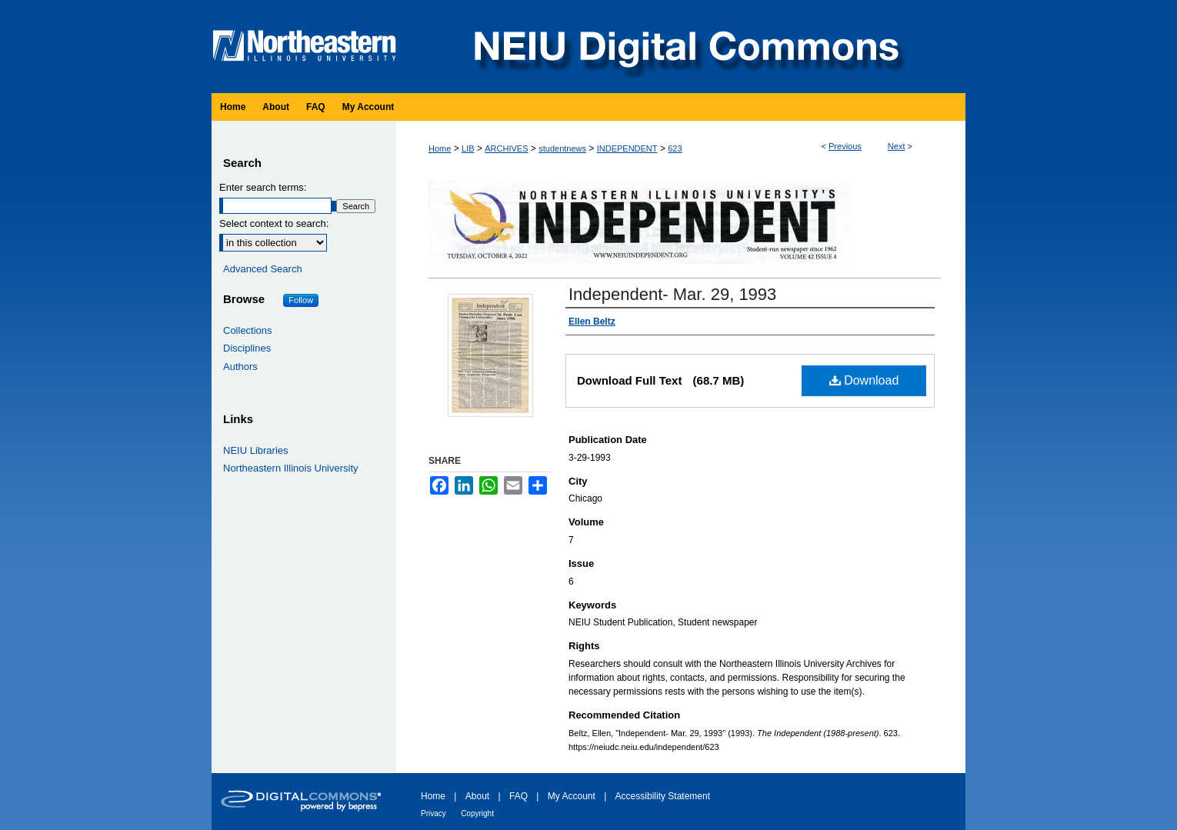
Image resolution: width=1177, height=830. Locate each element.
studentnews (562, 148)
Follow (300, 300)
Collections (247, 330)
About (477, 796)
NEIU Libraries (255, 450)
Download (864, 380)
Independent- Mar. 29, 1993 (672, 294)
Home (439, 148)
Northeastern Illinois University (290, 468)
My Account (571, 796)
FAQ (518, 796)
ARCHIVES (506, 148)
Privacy (433, 813)
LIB (468, 148)
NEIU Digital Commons (684, 46)
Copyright (477, 813)
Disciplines (247, 348)
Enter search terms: (262, 187)
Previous (845, 146)
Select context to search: (273, 223)
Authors (240, 366)
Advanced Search (262, 269)
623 (675, 148)
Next (896, 146)
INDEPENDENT (627, 148)
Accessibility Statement (662, 796)
